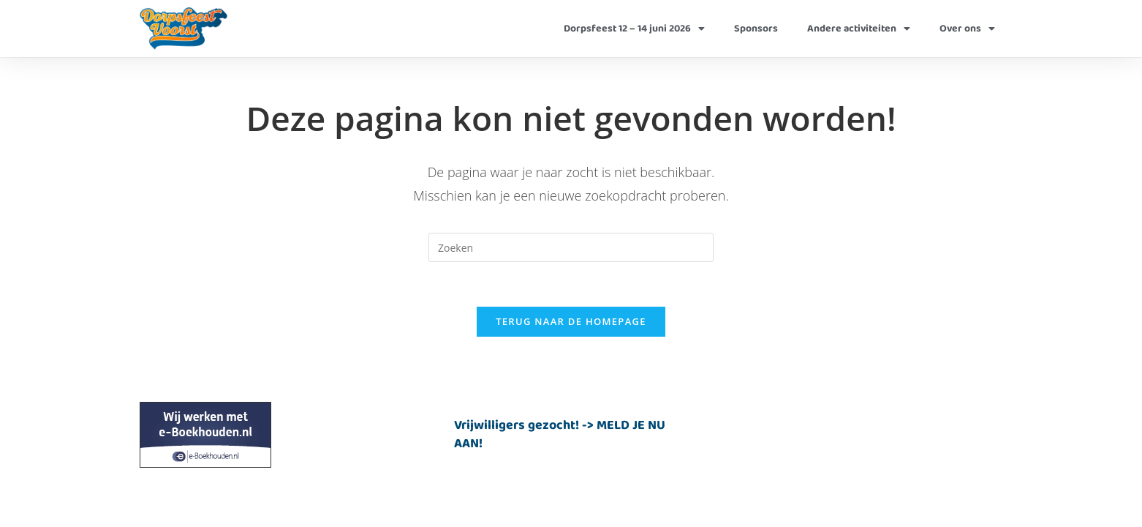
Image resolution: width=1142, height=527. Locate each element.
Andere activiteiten (858, 28)
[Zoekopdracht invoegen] (571, 247)
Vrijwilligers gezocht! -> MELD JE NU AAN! (559, 434)
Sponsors (756, 28)
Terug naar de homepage (571, 321)
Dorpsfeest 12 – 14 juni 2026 (634, 28)
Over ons (967, 28)
